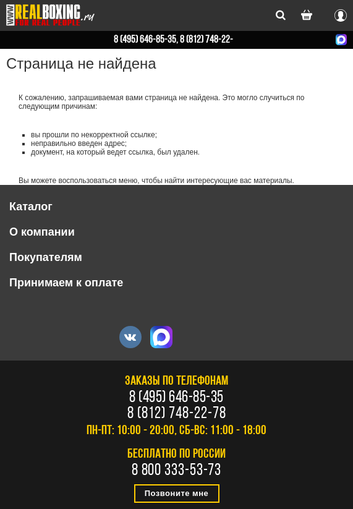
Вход (340, 13)
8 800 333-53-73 (177, 471)
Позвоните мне (177, 493)
